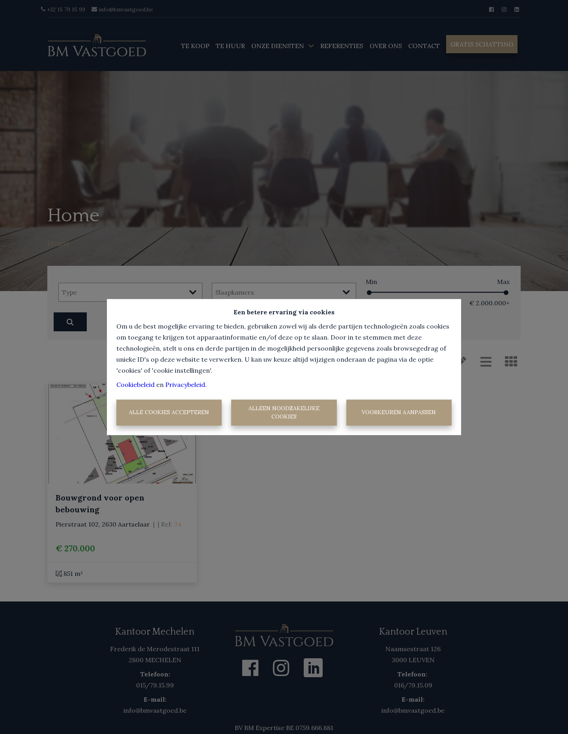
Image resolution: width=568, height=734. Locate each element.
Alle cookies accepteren (169, 412)
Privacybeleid (185, 384)
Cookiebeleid (135, 384)
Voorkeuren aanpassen (399, 412)
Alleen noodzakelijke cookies (284, 412)
